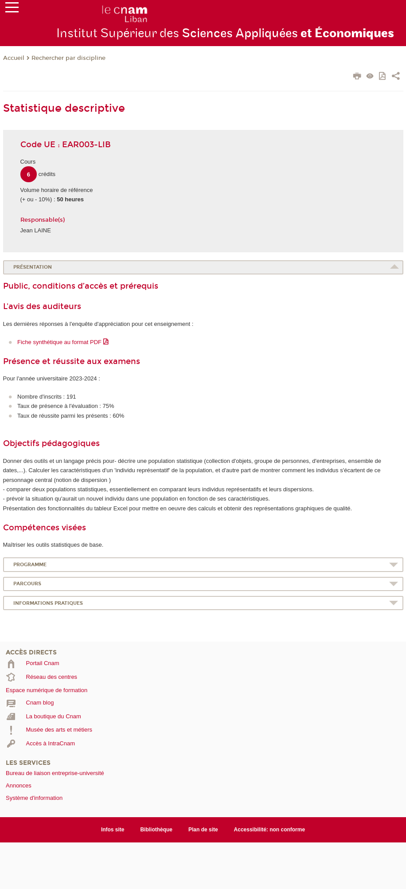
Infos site (113, 829)
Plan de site (203, 829)
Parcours (27, 584)
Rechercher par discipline (68, 58)
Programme (30, 565)
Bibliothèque (156, 829)
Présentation (32, 267)
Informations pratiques (48, 603)
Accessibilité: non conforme (269, 829)
